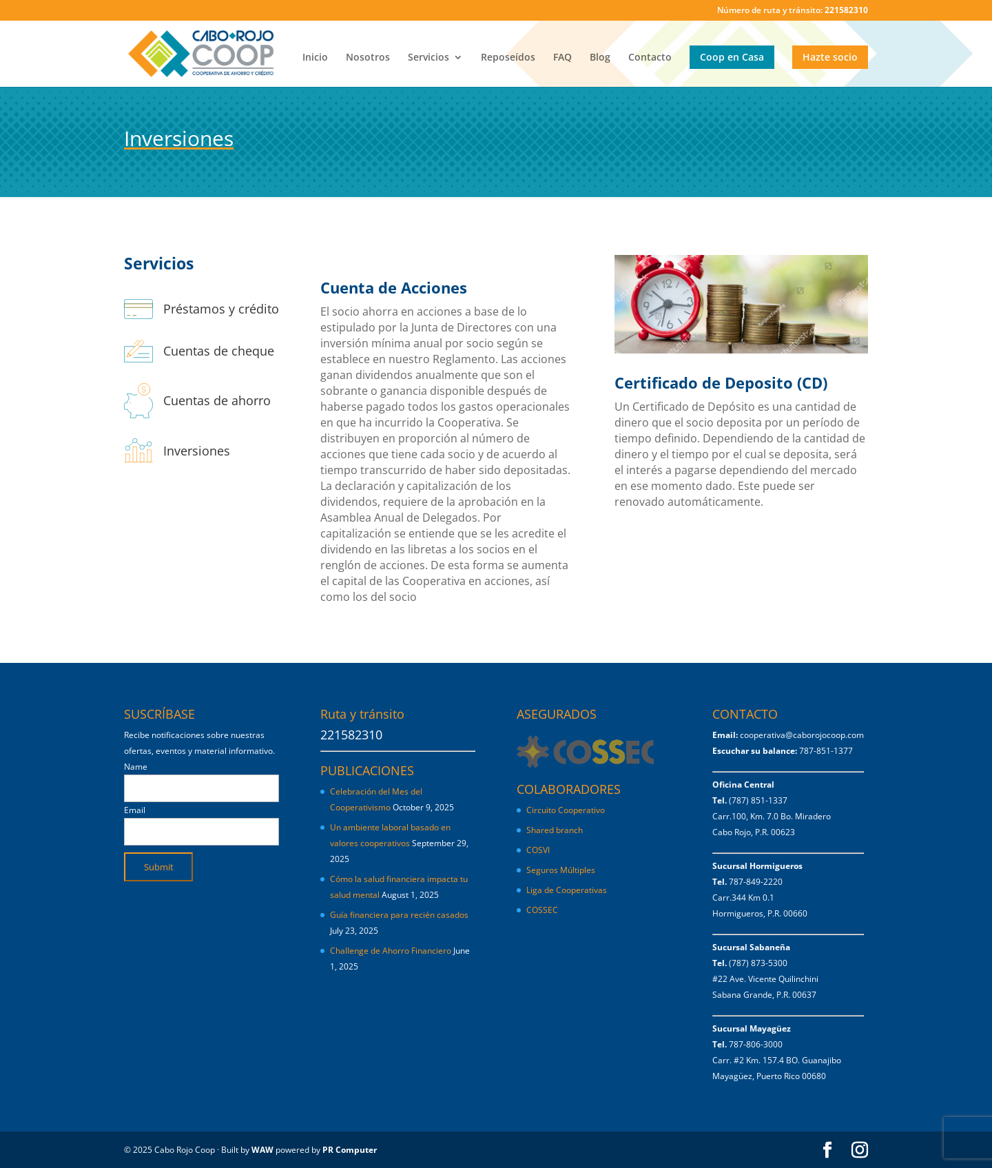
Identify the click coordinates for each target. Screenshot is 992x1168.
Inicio (315, 57)
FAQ (562, 57)
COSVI (538, 850)
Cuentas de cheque (218, 350)
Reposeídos (508, 57)
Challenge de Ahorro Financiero (390, 950)
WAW (262, 1150)
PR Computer (349, 1150)
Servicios (428, 57)
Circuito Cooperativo (565, 810)
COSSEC (542, 910)
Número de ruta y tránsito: (792, 11)
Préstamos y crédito (221, 308)
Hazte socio (830, 56)
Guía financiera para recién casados (399, 915)
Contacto (650, 57)
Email (134, 810)
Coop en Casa (732, 56)
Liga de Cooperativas (566, 890)
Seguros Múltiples (561, 870)
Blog (600, 57)
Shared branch (554, 830)
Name (135, 766)
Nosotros (368, 57)
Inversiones (196, 450)
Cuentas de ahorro (217, 400)
